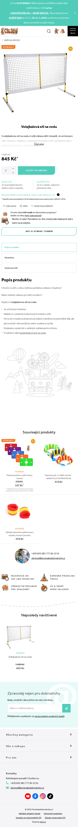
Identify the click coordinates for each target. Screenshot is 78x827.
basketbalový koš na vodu (32, 333)
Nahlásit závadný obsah (29, 813)
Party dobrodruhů (33, 215)
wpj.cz (43, 822)
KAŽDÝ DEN (15, 17)
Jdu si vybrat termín (39, 231)
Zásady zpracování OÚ (55, 817)
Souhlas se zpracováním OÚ (28, 817)
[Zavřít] (74, 13)
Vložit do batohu (36, 170)
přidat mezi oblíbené (42, 206)
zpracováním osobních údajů (49, 716)
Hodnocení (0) (11, 268)
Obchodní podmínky (53, 813)
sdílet (24, 206)
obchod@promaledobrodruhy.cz (48, 558)
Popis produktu (12, 247)
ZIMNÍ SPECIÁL (41, 13)
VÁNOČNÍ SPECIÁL (20, 13)
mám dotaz (9, 206)
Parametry (9, 257)
